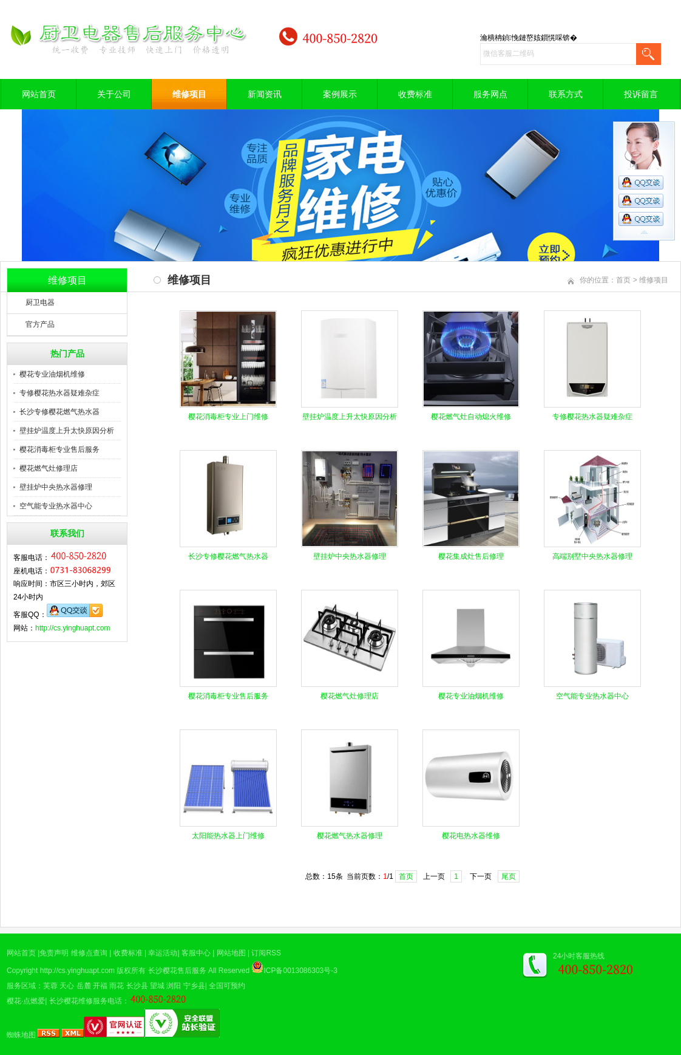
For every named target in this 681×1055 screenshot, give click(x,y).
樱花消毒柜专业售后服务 (59, 449)
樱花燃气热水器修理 (349, 835)
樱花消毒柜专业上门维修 (228, 416)
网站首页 (39, 94)
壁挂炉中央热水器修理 (55, 487)
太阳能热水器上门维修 (228, 835)
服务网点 (490, 94)
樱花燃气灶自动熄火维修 (471, 416)
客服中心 (196, 953)
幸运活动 (162, 953)
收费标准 (415, 94)
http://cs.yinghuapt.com (72, 628)
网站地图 (231, 953)
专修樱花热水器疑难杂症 (59, 393)
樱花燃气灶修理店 (48, 468)
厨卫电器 (40, 302)
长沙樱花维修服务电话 (85, 1001)
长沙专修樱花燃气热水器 (59, 412)
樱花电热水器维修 (471, 835)
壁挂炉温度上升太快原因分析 (66, 430)
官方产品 (40, 324)
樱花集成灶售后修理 (471, 556)
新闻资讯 (265, 94)
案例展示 (340, 94)
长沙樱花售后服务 (177, 970)
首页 (623, 280)
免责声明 (54, 953)
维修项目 (189, 94)
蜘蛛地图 (21, 1035)
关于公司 (114, 94)
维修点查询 (89, 953)
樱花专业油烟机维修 (52, 374)
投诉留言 (641, 94)
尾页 (508, 876)
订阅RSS (266, 953)
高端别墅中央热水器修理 (592, 556)
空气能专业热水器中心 (55, 506)
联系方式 (566, 94)
